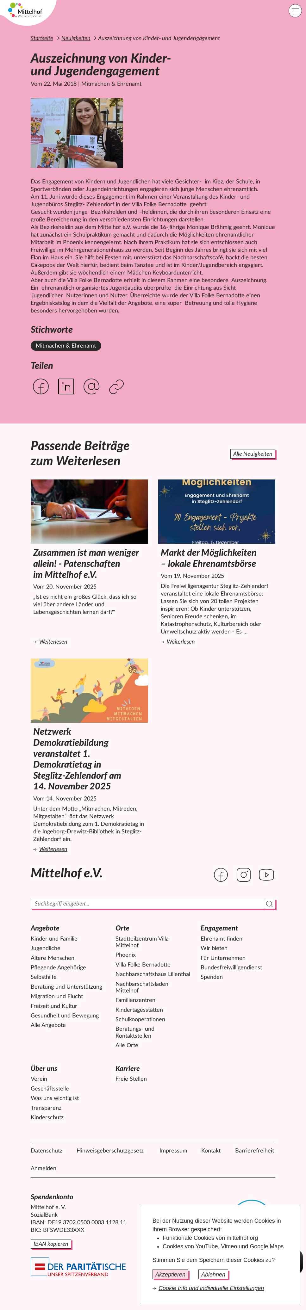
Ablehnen (213, 1274)
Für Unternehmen (223, 958)
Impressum (173, 1151)
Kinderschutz (47, 1118)
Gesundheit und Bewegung (65, 1016)
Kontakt (211, 1151)
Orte (122, 928)
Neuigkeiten (76, 38)
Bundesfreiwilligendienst (231, 968)
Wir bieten (214, 948)
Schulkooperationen (140, 1020)
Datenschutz (46, 1151)
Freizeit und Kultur (54, 1006)
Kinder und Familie (54, 939)
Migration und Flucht (57, 996)
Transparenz (46, 1108)
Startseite (42, 38)
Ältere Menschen (52, 958)
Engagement (219, 928)
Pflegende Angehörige (58, 968)
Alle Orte (127, 1045)
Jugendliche (45, 948)
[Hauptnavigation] (295, 10)
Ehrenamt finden (221, 939)
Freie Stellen (131, 1079)
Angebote (45, 928)
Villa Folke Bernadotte (143, 965)
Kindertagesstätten (139, 1010)
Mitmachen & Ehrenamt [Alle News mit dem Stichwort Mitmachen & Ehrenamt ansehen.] (66, 346)
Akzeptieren (170, 1274)
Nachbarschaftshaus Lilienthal (153, 974)
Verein (39, 1079)
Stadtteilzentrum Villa (142, 942)
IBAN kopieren (51, 1244)
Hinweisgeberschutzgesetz (110, 1151)
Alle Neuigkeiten (252, 454)
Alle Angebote (48, 1025)
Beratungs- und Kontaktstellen (135, 1032)
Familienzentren (135, 1000)
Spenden (212, 977)
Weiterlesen (90, 641)
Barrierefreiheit (254, 1151)
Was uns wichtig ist (55, 1098)
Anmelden (43, 1168)
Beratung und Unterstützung (66, 987)
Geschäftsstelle (50, 1089)
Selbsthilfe (44, 977)
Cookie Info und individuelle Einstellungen (211, 1288)
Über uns (44, 1068)
